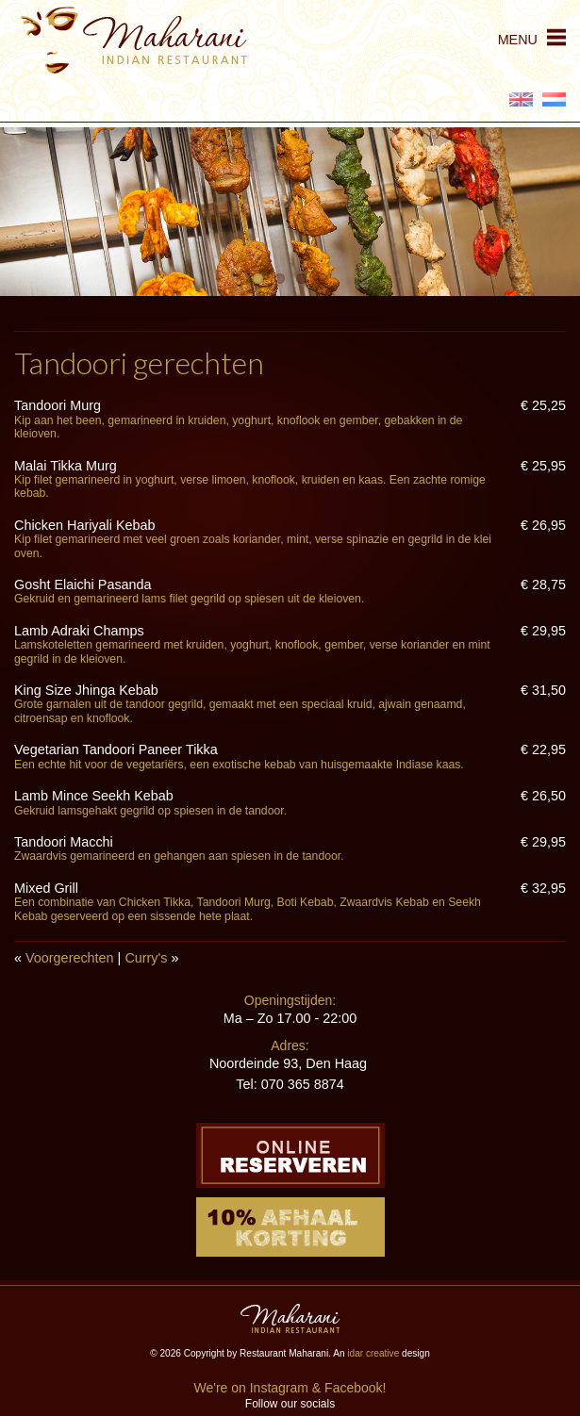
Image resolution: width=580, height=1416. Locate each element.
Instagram (279, 1387)
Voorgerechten (69, 957)
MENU (518, 39)
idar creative (373, 1353)
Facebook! (355, 1387)
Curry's (145, 957)
